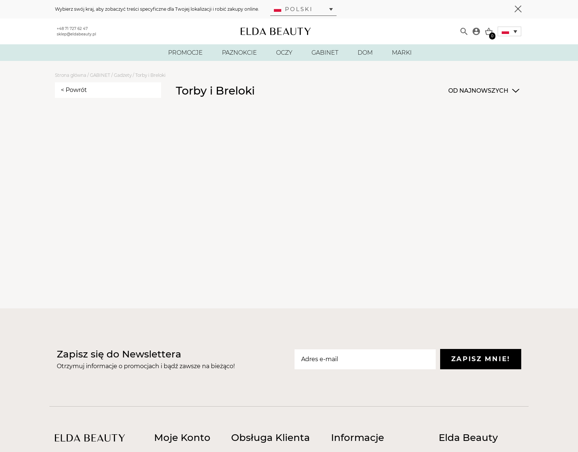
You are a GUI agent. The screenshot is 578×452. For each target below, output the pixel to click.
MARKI (402, 52)
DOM (365, 52)
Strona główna (70, 75)
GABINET (324, 52)
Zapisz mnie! (480, 359)
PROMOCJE (185, 52)
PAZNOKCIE (239, 52)
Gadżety (123, 75)
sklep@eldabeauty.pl (76, 34)
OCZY (284, 52)
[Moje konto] (476, 31)
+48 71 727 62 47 (72, 28)
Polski (293, 9)
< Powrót (74, 89)
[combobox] (483, 90)
